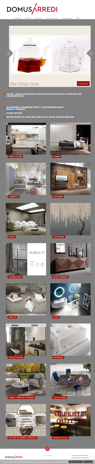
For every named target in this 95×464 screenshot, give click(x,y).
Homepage (17, 18)
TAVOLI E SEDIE (59, 397)
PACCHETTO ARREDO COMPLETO (22, 438)
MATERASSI (58, 357)
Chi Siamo (28, 18)
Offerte (78, 18)
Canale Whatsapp (12, 111)
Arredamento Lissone (52, 18)
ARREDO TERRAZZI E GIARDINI (21, 397)
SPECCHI (12, 317)
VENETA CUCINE (15, 156)
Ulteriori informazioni (76, 462)
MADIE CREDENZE (60, 277)
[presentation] (9, 53)
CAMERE (56, 156)
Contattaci (83, 83)
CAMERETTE (14, 197)
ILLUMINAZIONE (15, 277)
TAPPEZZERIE (58, 237)
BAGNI (56, 317)
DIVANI (11, 237)
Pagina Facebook (67, 18)
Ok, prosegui (88, 462)
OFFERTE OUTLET (60, 438)
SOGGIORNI (58, 197)
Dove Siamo (38, 18)
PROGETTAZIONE (16, 357)
